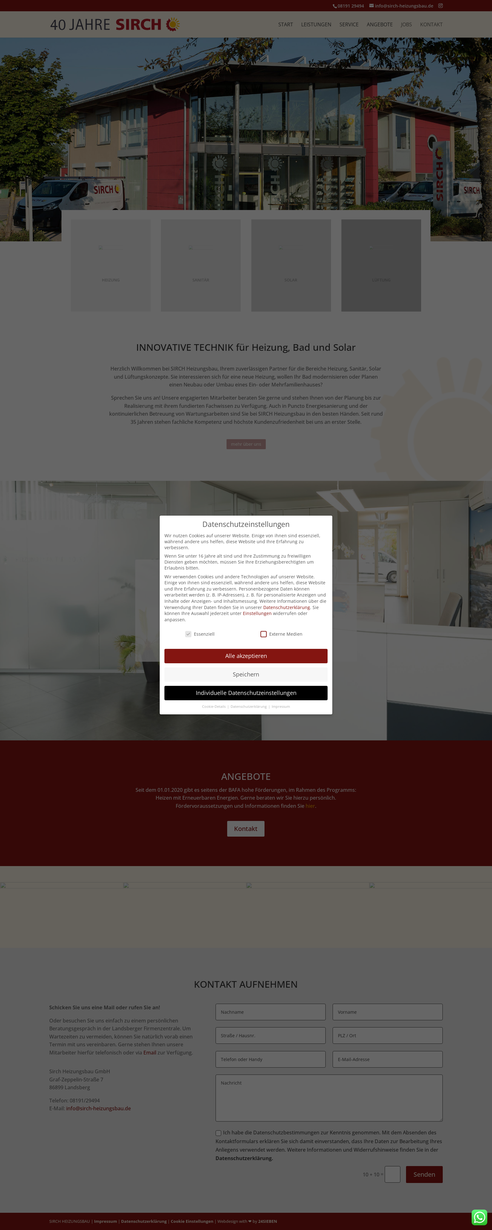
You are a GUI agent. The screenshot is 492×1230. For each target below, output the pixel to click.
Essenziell (200, 634)
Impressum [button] (281, 706)
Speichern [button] (246, 674)
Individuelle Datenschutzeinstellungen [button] (246, 692)
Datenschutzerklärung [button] (249, 706)
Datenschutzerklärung (286, 607)
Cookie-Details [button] (214, 706)
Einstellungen (257, 613)
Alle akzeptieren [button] (246, 656)
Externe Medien (281, 634)
